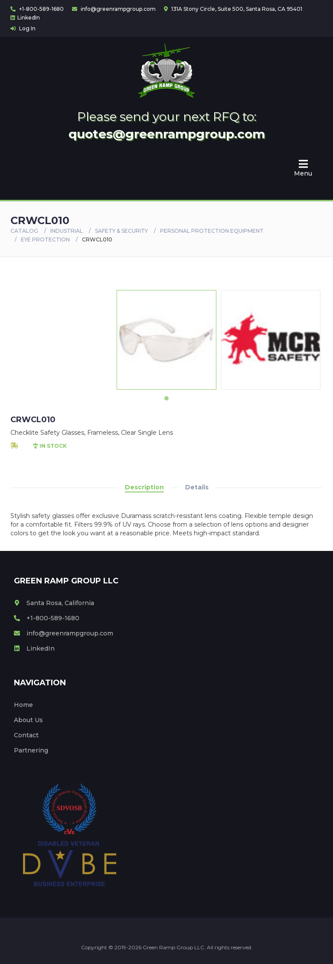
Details (197, 487)
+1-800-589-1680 (37, 9)
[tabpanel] (166, 340)
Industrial (66, 231)
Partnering (31, 750)
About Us (28, 720)
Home (23, 705)
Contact (26, 735)
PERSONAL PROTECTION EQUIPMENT (212, 231)
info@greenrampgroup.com (114, 9)
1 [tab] (166, 398)
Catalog (24, 231)
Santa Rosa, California (54, 603)
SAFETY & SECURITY (121, 231)
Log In (23, 28)
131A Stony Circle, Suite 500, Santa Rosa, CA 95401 (233, 9)
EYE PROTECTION (45, 239)
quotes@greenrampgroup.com (167, 134)
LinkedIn (25, 17)
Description (144, 487)
